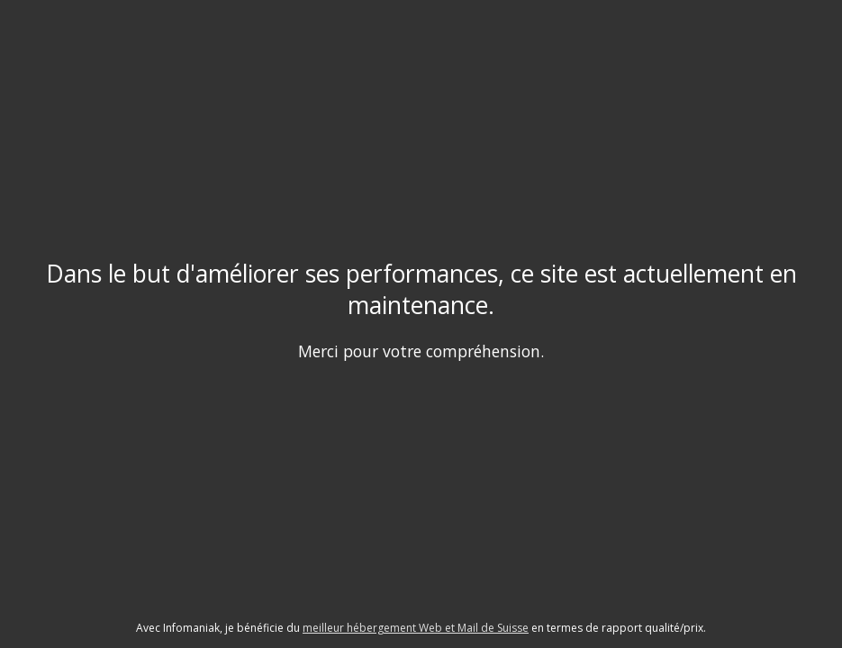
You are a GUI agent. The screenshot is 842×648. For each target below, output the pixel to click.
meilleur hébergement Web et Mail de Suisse (416, 627)
